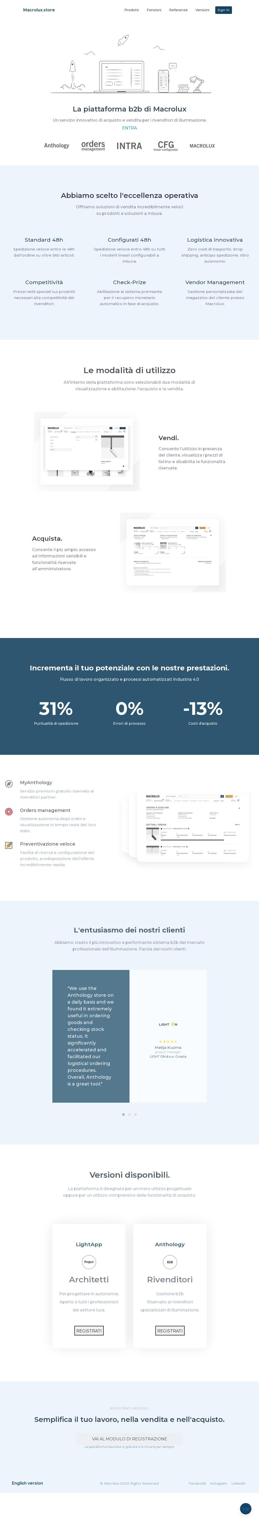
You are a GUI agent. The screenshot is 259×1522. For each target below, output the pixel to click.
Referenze (178, 10)
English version (27, 1512)
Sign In (224, 10)
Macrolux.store (39, 10)
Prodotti (131, 10)
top (246, 1509)
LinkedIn (238, 1512)
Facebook (197, 1512)
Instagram (218, 1512)
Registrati (88, 1346)
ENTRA (130, 135)
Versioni (202, 10)
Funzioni (154, 10)
